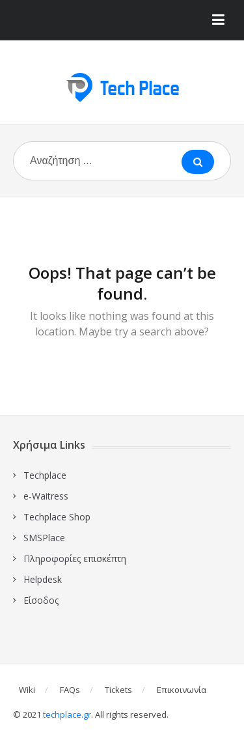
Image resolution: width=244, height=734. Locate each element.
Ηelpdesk (42, 579)
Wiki (27, 690)
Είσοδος (41, 600)
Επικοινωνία (181, 690)
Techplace (44, 475)
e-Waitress (45, 496)
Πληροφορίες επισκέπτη (74, 558)
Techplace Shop (56, 517)
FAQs (70, 690)
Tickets (118, 690)
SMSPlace (44, 537)
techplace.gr (67, 714)
